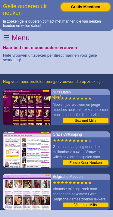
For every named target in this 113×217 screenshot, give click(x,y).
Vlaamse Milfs (85, 205)
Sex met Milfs (85, 120)
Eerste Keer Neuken (85, 163)
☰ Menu (16, 38)
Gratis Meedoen (85, 7)
